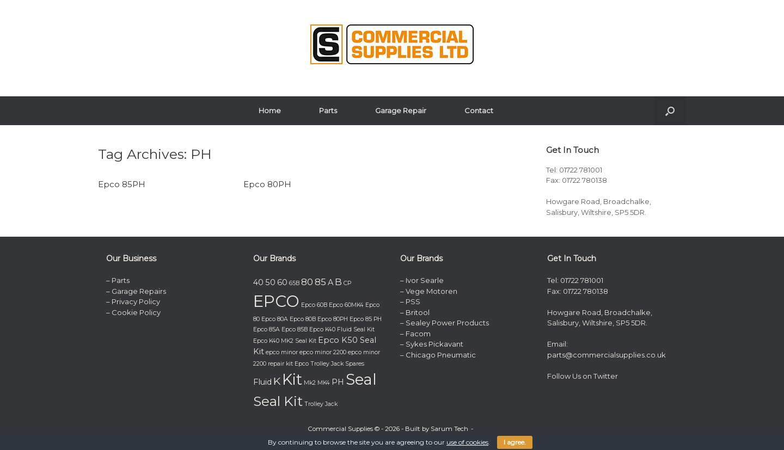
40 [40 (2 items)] (258, 282)
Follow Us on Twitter (582, 376)
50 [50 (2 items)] (270, 282)
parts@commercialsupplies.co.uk (607, 354)
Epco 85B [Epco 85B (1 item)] (294, 329)
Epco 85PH (121, 184)
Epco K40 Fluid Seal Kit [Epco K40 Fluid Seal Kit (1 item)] (342, 329)
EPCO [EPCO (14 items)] (276, 301)
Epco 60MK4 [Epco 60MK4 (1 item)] (346, 305)
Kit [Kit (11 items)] (292, 380)
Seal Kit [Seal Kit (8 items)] (278, 401)
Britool (418, 312)
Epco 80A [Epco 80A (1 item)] (274, 319)
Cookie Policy (136, 312)
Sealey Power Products (447, 322)
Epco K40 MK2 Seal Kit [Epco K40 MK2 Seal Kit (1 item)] (284, 340)
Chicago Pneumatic (441, 354)
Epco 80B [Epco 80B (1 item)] (303, 319)
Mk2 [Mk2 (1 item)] (310, 382)
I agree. (515, 442)
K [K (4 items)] (276, 380)
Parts (328, 110)
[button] (670, 110)
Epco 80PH (267, 184)
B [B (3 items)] (338, 281)
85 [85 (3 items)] (320, 281)
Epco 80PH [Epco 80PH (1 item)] (332, 319)
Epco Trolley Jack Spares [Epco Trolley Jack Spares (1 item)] (329, 363)
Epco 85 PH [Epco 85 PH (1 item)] (366, 319)
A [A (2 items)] (330, 282)
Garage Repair (400, 110)
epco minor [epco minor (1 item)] (282, 352)
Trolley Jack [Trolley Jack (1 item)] (321, 404)
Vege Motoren (431, 291)
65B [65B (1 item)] (294, 283)
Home (270, 110)
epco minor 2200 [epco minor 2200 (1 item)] (322, 352)
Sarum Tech (449, 429)
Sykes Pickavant (434, 344)
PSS (413, 301)
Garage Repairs (139, 291)
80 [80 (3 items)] (307, 281)
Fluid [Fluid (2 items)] (262, 382)
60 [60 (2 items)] (282, 282)
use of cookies (467, 442)
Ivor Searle (425, 280)
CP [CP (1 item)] (347, 283)
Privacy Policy (136, 301)
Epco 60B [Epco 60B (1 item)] (314, 305)
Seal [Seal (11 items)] (361, 380)
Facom (418, 333)
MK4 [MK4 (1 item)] (323, 382)
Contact (478, 110)
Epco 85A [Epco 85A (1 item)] (266, 329)
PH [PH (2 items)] (338, 382)
